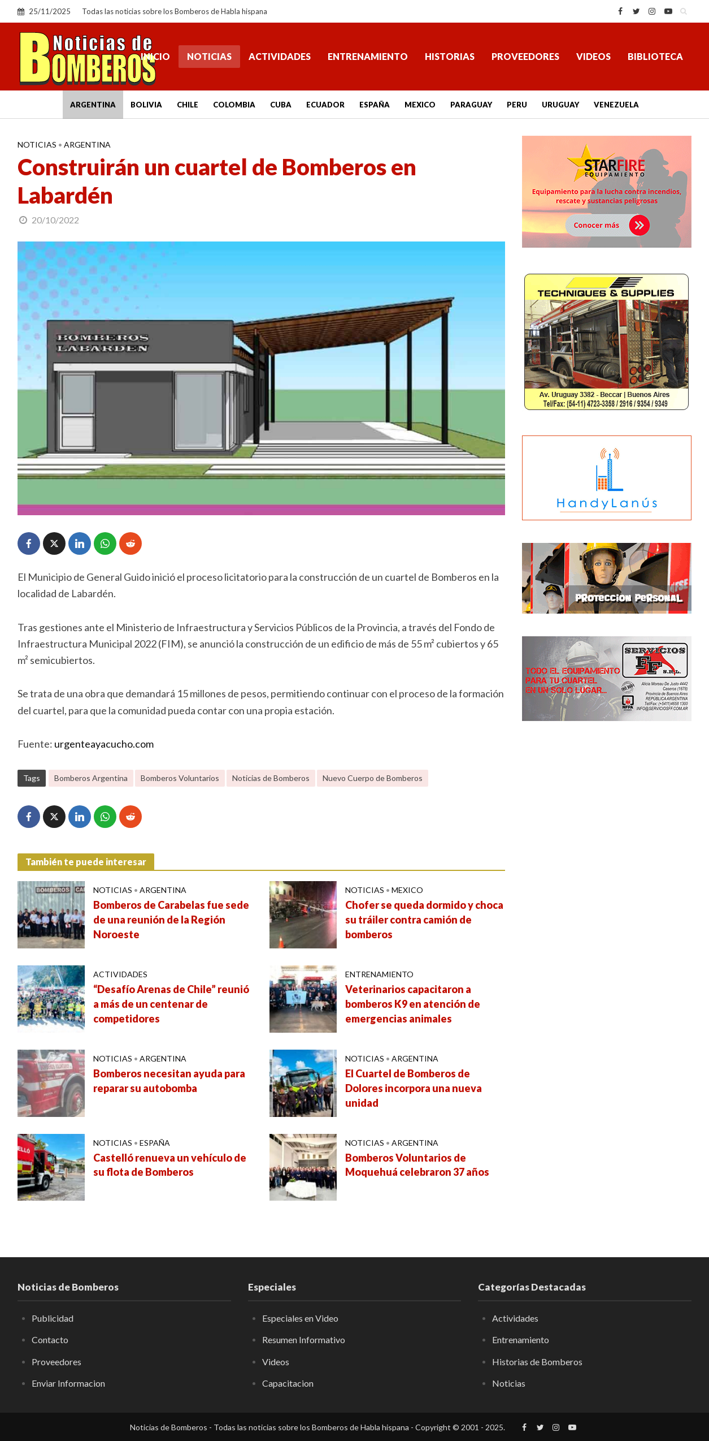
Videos (593, 56)
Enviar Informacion (68, 1383)
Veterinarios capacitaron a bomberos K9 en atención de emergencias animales (412, 1004)
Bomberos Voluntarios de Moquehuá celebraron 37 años (417, 1165)
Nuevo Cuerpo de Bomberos (373, 778)
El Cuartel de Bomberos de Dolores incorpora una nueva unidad (413, 1088)
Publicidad (52, 1318)
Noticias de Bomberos (271, 778)
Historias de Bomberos (537, 1361)
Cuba (281, 104)
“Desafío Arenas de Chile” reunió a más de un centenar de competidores (171, 1004)
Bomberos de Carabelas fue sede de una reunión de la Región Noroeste (171, 919)
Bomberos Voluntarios (180, 778)
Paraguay (471, 104)
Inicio (155, 56)
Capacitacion (288, 1383)
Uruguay (560, 104)
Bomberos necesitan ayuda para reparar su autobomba (169, 1080)
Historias (450, 56)
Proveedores (525, 56)
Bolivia (146, 104)
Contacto (50, 1339)
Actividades (280, 56)
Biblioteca (655, 56)
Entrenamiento (368, 56)
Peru (517, 104)
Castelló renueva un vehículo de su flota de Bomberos (169, 1165)
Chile (187, 104)
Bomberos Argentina (91, 778)
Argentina (93, 104)
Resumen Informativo (303, 1339)
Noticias (209, 56)
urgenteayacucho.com (104, 743)
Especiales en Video (300, 1318)
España (374, 104)
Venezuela (616, 104)
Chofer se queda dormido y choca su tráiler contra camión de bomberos (424, 919)
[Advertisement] (606, 913)
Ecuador (325, 104)
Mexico (420, 104)
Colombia (234, 104)
